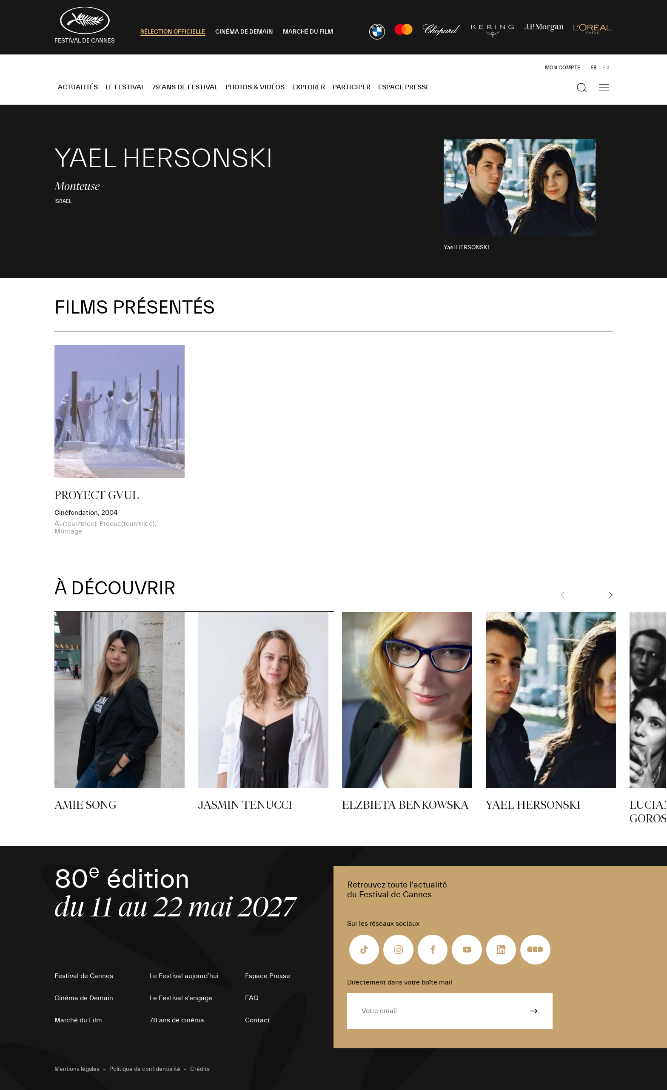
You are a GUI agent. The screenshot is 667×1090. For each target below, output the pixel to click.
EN (605, 68)
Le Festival (125, 87)
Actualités (78, 87)
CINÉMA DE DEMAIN (244, 32)
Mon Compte (562, 68)
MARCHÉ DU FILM (308, 32)
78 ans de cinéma (177, 1020)
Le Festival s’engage (181, 998)
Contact (257, 1020)
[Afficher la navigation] (604, 88)
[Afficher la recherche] (582, 87)
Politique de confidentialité (144, 1069)
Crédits (200, 1069)
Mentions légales (77, 1069)
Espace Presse (404, 87)
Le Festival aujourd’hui (184, 976)
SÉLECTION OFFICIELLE (172, 32)
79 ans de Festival (185, 87)
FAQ (252, 998)
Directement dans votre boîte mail (399, 982)
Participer (352, 87)
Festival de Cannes (83, 976)
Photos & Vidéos (255, 87)
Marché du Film (78, 1020)
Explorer (308, 87)
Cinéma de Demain (83, 998)
